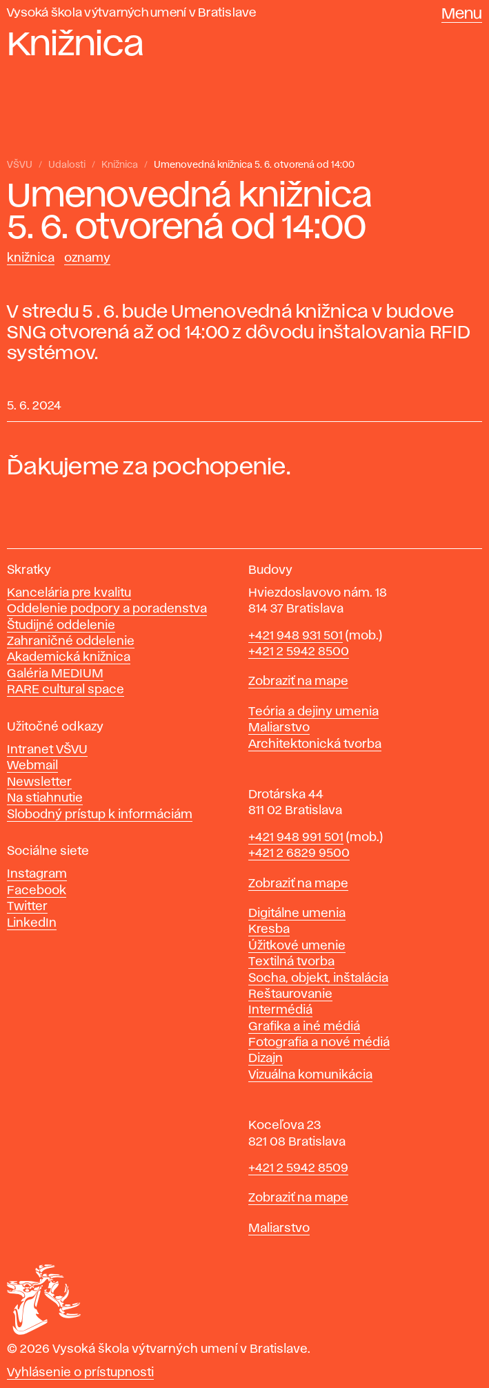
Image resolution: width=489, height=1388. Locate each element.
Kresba (269, 929)
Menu (461, 14)
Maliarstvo (279, 727)
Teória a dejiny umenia (313, 711)
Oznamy (87, 258)
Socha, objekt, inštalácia (318, 978)
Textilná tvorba (291, 961)
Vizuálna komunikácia (310, 1075)
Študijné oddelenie (61, 625)
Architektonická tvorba (314, 744)
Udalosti (67, 165)
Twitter (27, 906)
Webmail (32, 765)
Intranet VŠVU (47, 749)
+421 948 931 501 (295, 636)
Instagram (37, 874)
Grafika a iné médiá (304, 1026)
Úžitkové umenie (297, 946)
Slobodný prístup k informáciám (99, 814)
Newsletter (39, 782)
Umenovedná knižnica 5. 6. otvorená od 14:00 (254, 165)
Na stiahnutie (45, 798)
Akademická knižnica (68, 657)
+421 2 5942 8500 (298, 651)
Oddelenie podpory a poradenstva (107, 609)
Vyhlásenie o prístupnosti (80, 1372)
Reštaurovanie (290, 994)
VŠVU (19, 165)
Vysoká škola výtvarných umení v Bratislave (132, 13)
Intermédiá (280, 1010)
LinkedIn (32, 923)
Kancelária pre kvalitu (69, 593)
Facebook (36, 890)
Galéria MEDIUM (55, 673)
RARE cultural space (65, 689)
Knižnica (119, 165)
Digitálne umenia (297, 913)
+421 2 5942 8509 (298, 1168)
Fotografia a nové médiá (319, 1042)
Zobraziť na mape (298, 681)
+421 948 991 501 (295, 837)
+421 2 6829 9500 (299, 853)
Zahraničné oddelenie (70, 641)
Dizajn (265, 1058)
